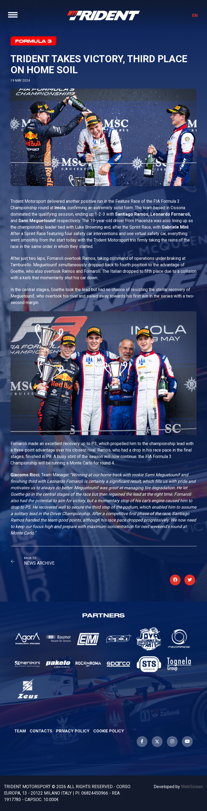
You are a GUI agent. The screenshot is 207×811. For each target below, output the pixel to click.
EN (195, 15)
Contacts (41, 731)
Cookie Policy (108, 731)
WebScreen (192, 786)
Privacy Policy (72, 731)
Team (20, 731)
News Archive (39, 563)
